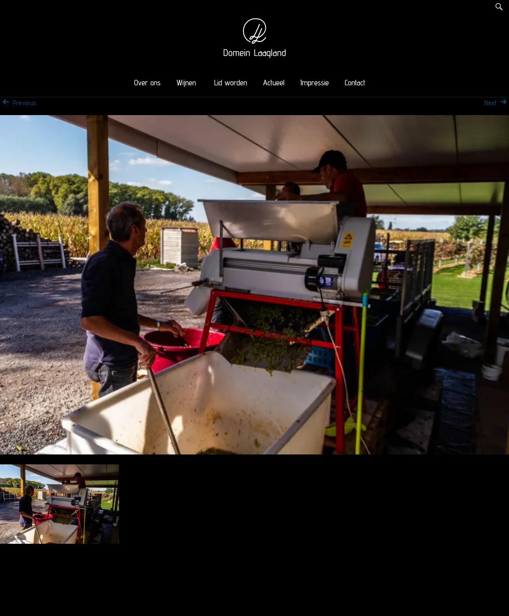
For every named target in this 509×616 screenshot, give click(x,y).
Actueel (273, 82)
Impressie (314, 82)
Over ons (147, 82)
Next (496, 103)
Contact (355, 82)
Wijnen (186, 82)
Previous (18, 103)
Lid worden (230, 82)
